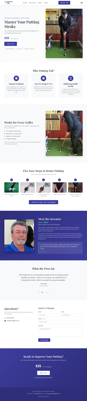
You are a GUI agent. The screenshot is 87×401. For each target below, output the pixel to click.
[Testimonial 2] (43, 292)
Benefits (25, 2)
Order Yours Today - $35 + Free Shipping (43, 202)
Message (41, 325)
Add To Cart (10, 44)
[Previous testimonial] (39, 292)
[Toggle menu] (82, 3)
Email (63, 311)
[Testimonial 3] (44, 292)
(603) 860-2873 (10, 318)
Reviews (40, 2)
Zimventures (46, 396)
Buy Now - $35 (64, 2)
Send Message (44, 340)
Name (40, 311)
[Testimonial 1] (42, 292)
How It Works (32, 2)
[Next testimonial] (47, 292)
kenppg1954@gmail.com (13, 320)
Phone (42, 318)
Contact (46, 2)
